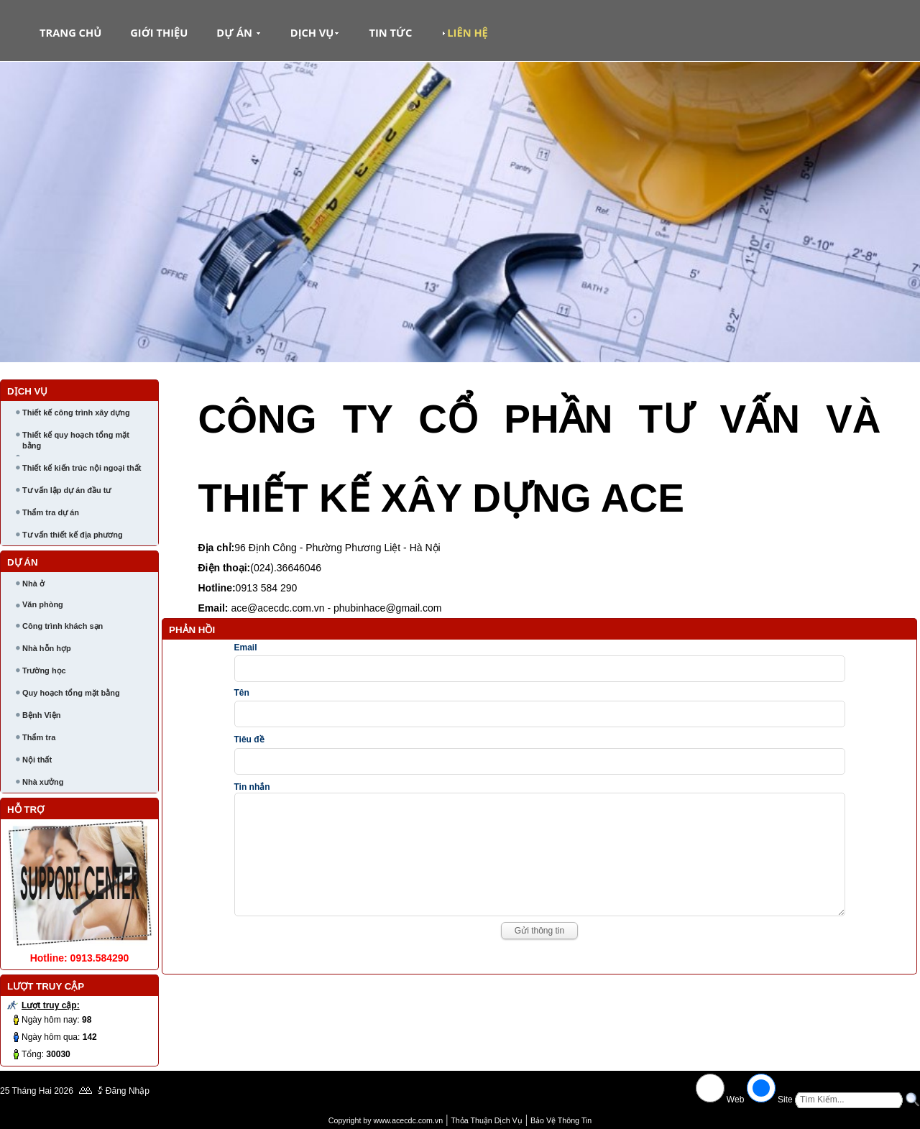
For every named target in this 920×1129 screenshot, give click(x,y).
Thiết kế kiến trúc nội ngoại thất (81, 468)
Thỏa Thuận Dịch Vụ (486, 1120)
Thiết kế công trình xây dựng (76, 412)
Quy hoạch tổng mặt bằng (71, 692)
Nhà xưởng (42, 782)
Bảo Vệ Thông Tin (561, 1120)
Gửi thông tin (539, 952)
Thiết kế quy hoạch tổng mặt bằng (75, 440)
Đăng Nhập (128, 1091)
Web (735, 1100)
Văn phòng (42, 604)
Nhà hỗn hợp (46, 648)
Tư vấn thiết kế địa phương (72, 534)
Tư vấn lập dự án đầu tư (66, 490)
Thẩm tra (38, 737)
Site (785, 1100)
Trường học (44, 670)
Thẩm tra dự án (50, 512)
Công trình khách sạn (62, 626)
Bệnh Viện (41, 715)
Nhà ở (33, 583)
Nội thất (37, 759)
